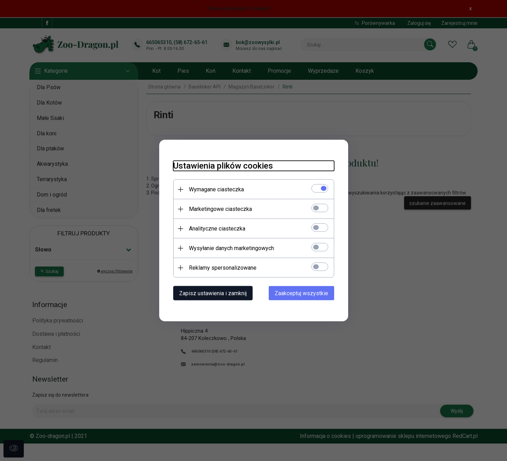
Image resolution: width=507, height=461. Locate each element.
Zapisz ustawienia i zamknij (213, 293)
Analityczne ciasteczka (217, 228)
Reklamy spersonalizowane (222, 267)
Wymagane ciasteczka (216, 189)
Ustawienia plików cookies (223, 166)
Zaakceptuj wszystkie (301, 293)
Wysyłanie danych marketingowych (231, 248)
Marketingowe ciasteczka (220, 209)
